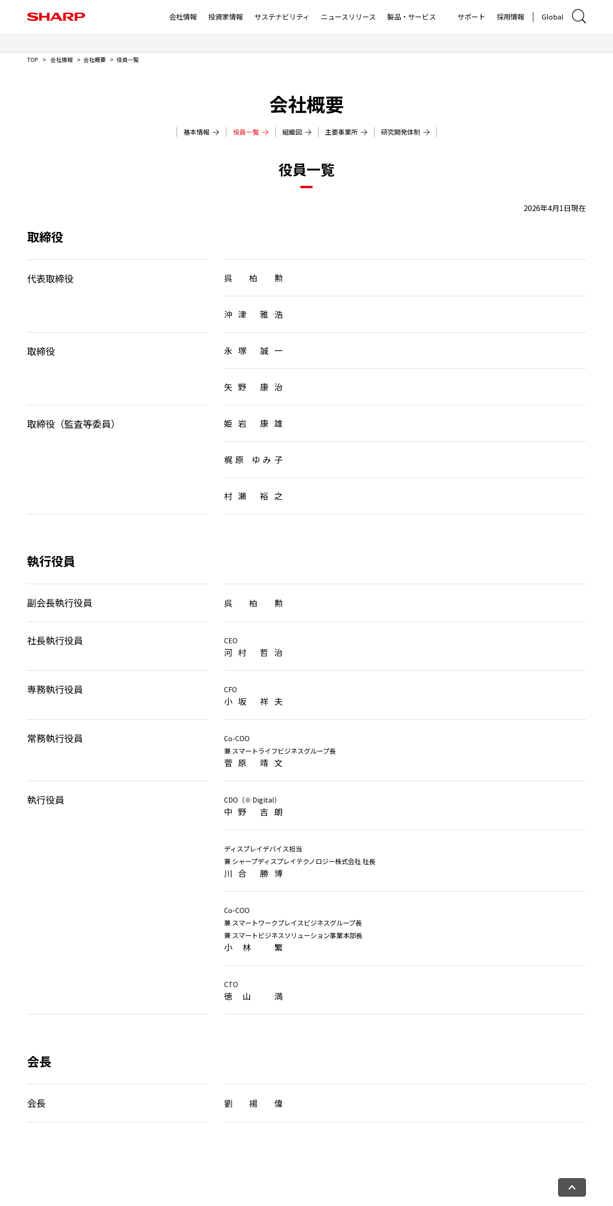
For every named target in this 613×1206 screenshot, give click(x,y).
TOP (32, 59)
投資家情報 (225, 16)
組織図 (297, 131)
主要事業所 (346, 131)
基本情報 (201, 131)
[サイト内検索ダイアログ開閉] (579, 16)
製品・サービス (411, 16)
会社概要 (94, 59)
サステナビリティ (282, 16)
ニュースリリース (348, 16)
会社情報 (183, 16)
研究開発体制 (405, 131)
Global (553, 16)
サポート (471, 16)
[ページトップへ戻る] (572, 1187)
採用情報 (510, 16)
